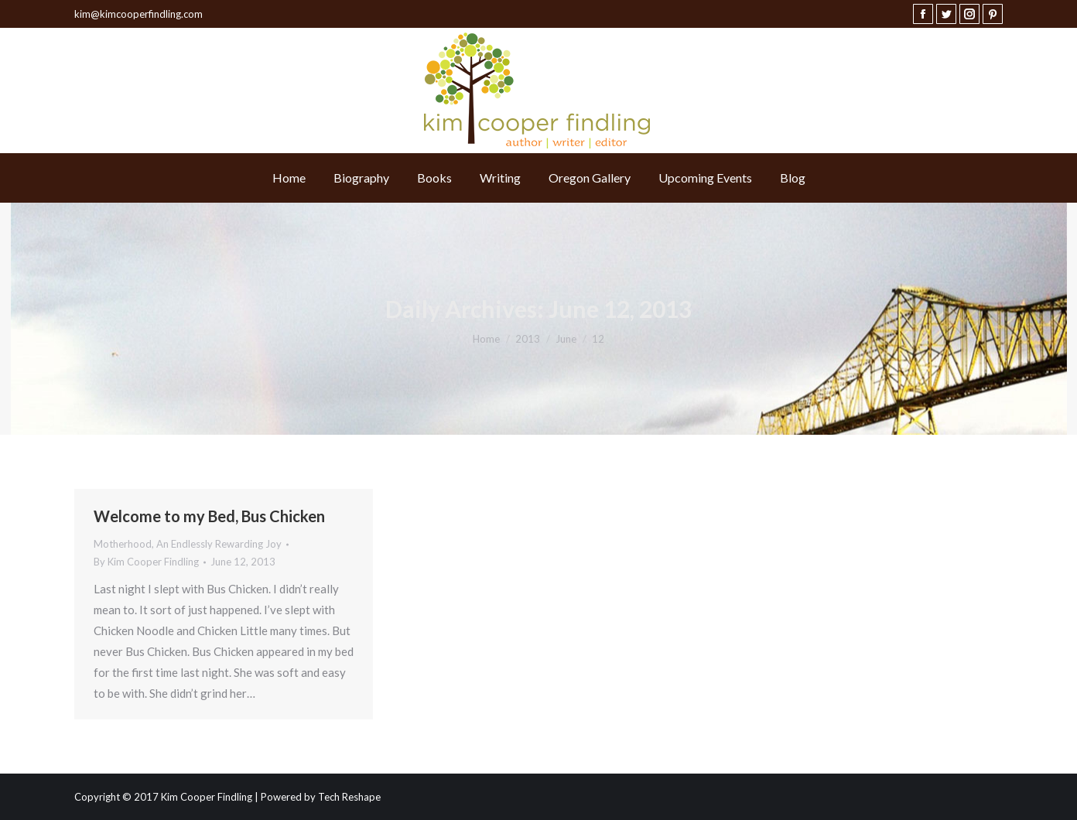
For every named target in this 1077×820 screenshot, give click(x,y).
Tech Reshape (349, 797)
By (146, 561)
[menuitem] (289, 178)
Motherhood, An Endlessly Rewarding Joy (188, 544)
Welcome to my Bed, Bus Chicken (209, 516)
